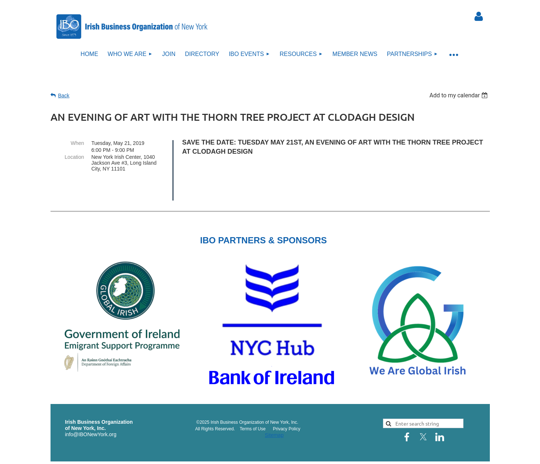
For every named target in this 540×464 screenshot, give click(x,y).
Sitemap (274, 416)
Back (64, 95)
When (77, 143)
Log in (479, 16)
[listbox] (459, 95)
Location (74, 157)
